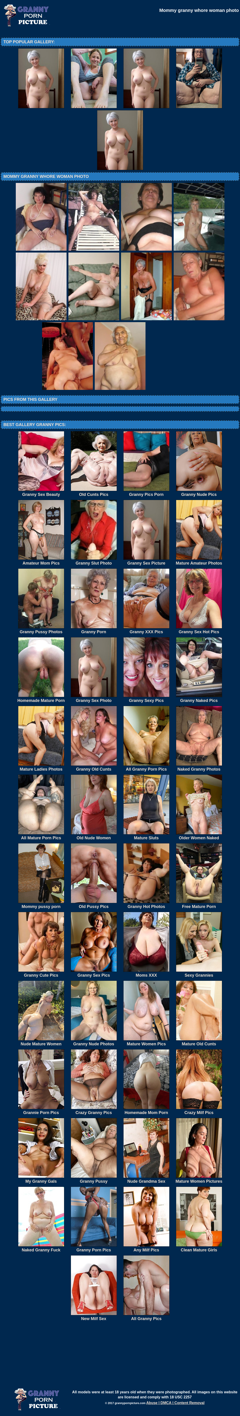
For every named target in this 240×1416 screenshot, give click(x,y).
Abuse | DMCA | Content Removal (175, 1403)
